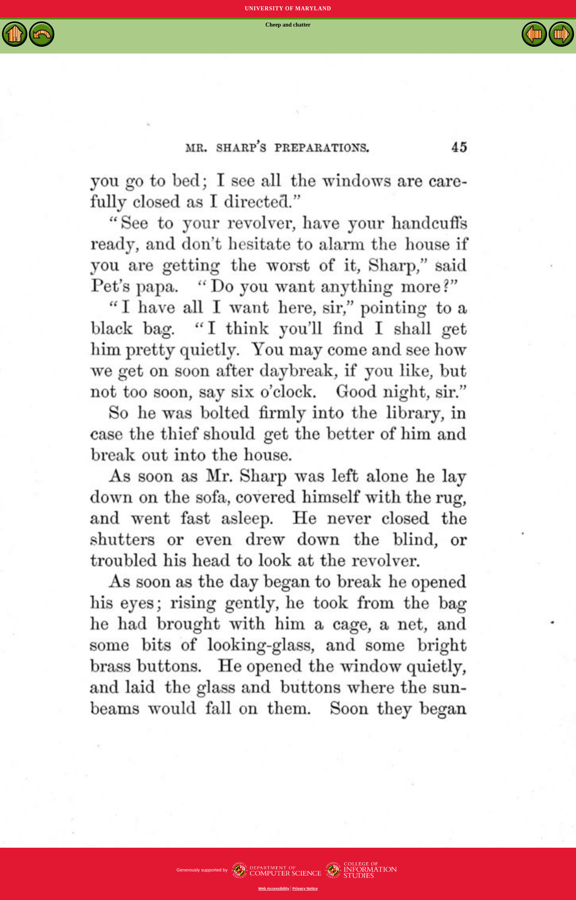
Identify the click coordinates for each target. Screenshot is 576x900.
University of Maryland (288, 8)
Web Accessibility (273, 888)
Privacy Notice (305, 888)
